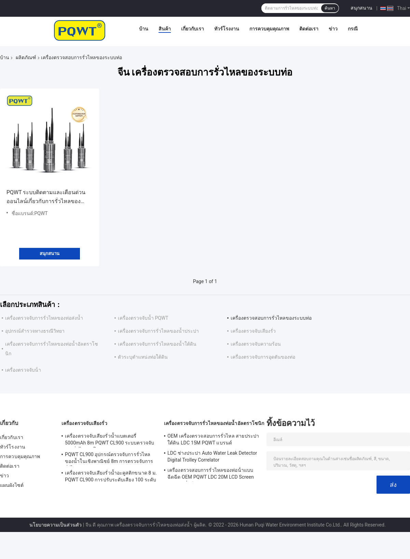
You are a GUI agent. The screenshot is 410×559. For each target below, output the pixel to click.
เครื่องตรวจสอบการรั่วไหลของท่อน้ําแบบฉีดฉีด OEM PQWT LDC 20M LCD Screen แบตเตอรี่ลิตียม (210, 474)
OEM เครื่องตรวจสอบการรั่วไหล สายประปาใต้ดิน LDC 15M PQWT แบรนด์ (213, 439)
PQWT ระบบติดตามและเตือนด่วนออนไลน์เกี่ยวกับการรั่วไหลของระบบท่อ (45, 197)
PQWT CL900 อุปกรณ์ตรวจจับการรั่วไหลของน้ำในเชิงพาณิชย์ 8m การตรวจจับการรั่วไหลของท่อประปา (109, 459)
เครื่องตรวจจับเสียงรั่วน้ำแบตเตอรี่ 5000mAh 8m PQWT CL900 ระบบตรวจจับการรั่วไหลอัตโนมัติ (109, 440)
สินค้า (165, 28)
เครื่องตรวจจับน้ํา (23, 370)
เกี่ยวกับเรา (192, 28)
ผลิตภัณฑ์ (26, 57)
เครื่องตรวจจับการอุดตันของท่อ (263, 357)
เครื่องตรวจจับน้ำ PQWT (143, 318)
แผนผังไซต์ (12, 485)
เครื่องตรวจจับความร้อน (256, 344)
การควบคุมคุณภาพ (269, 28)
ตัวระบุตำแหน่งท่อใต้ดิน (143, 357)
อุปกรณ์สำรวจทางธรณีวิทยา (35, 331)
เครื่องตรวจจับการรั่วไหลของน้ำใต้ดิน (157, 344)
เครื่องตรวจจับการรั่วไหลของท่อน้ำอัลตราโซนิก (214, 423)
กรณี (353, 28)
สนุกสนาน (361, 8)
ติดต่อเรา (308, 28)
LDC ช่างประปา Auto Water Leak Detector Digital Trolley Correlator (212, 456)
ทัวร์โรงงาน (226, 28)
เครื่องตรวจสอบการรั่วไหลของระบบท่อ (271, 318)
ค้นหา (330, 8)
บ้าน (143, 28)
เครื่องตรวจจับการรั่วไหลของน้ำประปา (158, 331)
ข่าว (333, 28)
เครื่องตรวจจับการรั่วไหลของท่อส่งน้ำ (44, 318)
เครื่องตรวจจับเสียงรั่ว (253, 331)
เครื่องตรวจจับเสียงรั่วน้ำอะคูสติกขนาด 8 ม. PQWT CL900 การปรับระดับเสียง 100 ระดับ (111, 476)
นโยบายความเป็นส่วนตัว (55, 525)
